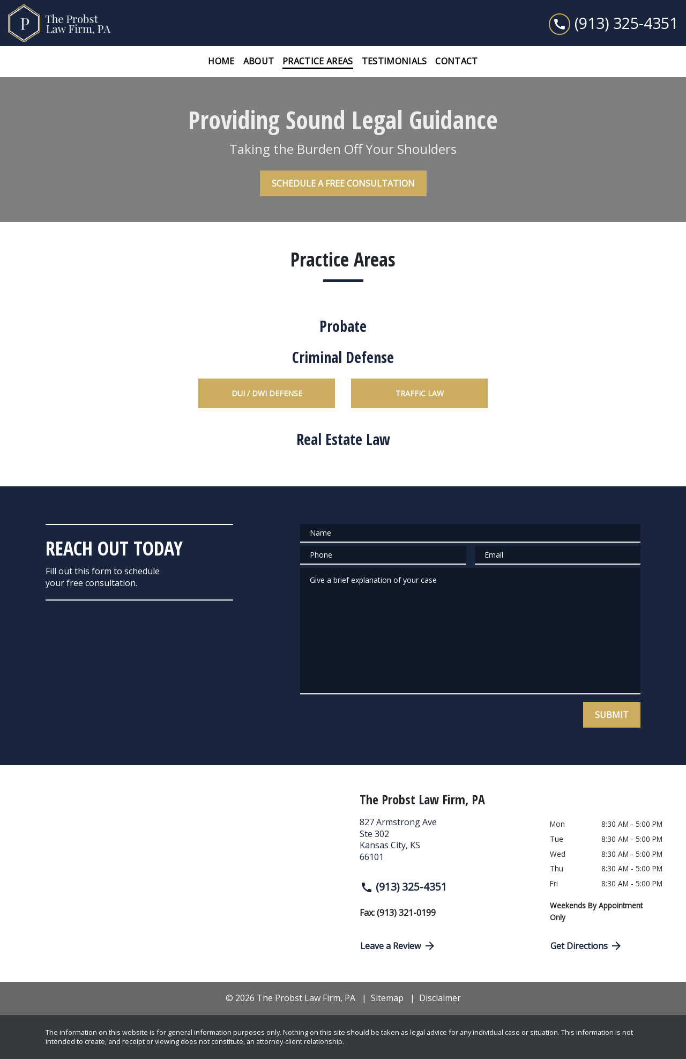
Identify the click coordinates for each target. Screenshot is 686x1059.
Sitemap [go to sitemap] (387, 998)
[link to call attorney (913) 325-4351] (613, 22)
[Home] (221, 61)
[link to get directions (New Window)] (447, 844)
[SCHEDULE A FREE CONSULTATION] (343, 183)
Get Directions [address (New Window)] (586, 945)
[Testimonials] (394, 61)
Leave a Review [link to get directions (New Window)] (398, 945)
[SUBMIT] (611, 715)
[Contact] (456, 61)
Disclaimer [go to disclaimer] (440, 998)
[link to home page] (75, 23)
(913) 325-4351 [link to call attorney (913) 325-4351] (403, 886)
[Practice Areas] (317, 61)
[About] (259, 61)
